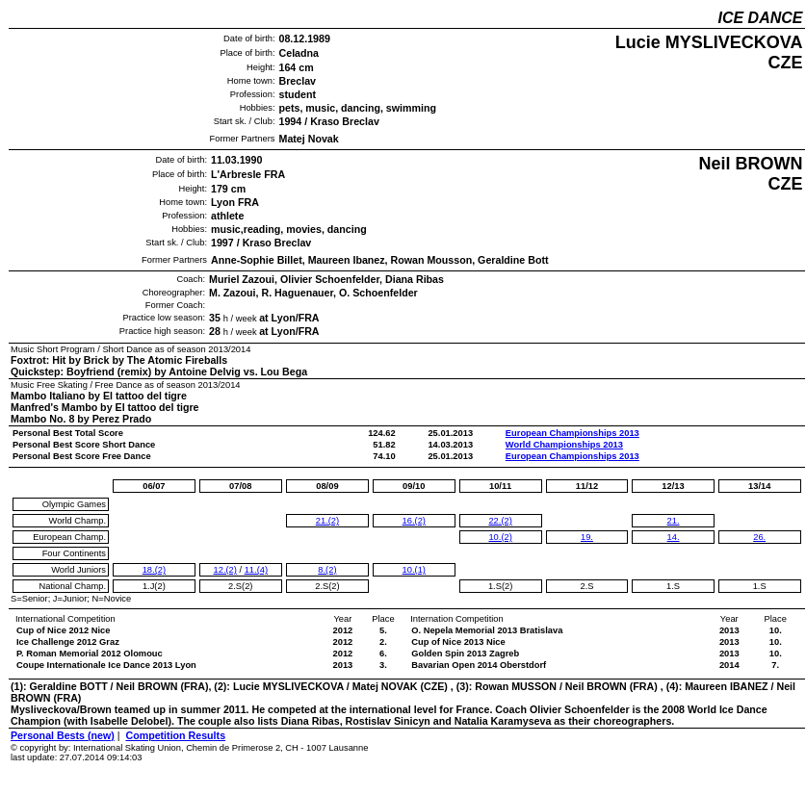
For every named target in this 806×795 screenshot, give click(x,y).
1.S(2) (500, 586)
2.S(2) (240, 586)
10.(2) (499, 537)
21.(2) (327, 521)
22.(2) (499, 521)
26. (759, 537)
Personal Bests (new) (63, 735)
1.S (673, 586)
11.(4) (256, 570)
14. (673, 537)
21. (673, 521)
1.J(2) (154, 586)
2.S (586, 586)
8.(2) (327, 570)
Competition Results (175, 735)
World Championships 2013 (564, 444)
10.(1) (414, 570)
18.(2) (154, 570)
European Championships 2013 (572, 433)
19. (587, 537)
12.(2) (225, 570)
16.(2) (414, 521)
